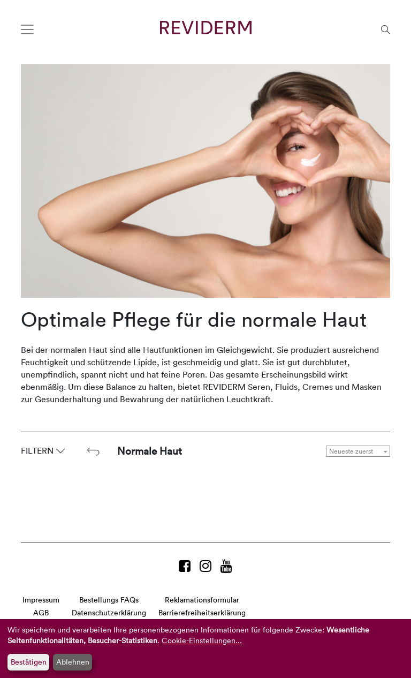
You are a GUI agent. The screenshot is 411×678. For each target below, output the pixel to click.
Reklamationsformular (202, 599)
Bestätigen (29, 662)
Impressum (40, 599)
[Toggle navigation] (27, 29)
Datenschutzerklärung (109, 612)
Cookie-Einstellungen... (202, 640)
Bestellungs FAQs (109, 599)
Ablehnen (72, 662)
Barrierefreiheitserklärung (202, 612)
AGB (41, 612)
